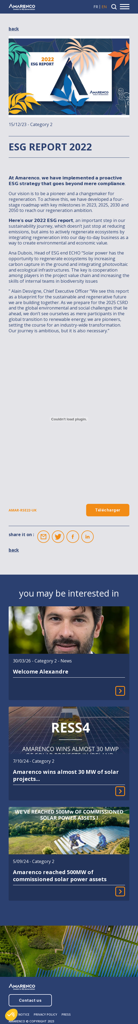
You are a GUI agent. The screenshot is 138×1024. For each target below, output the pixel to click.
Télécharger (107, 510)
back (14, 29)
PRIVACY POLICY (45, 1014)
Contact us (30, 1000)
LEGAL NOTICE (19, 1014)
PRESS (66, 1014)
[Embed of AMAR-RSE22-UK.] (69, 419)
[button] (11, 1014)
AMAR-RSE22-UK (22, 510)
